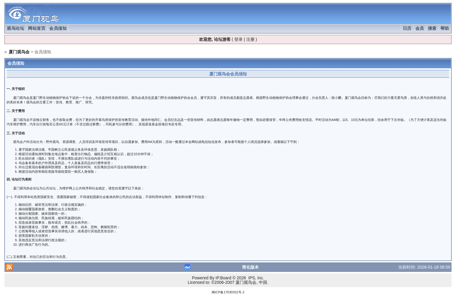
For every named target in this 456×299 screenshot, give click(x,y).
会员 (419, 28)
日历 (407, 28)
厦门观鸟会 (19, 51)
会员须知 (58, 28)
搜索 (432, 28)
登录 (238, 39)
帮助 (444, 28)
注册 (250, 39)
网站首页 (36, 28)
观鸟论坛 (15, 28)
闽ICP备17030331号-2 (228, 292)
